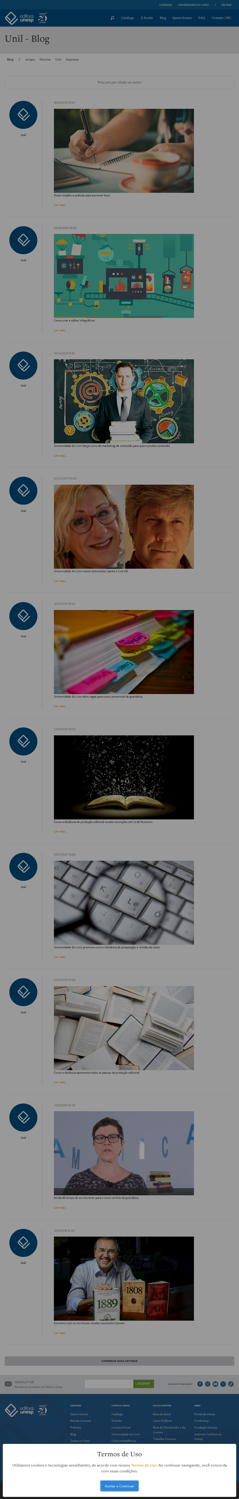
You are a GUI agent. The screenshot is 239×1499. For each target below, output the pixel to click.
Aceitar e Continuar (119, 1485)
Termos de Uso (144, 1465)
